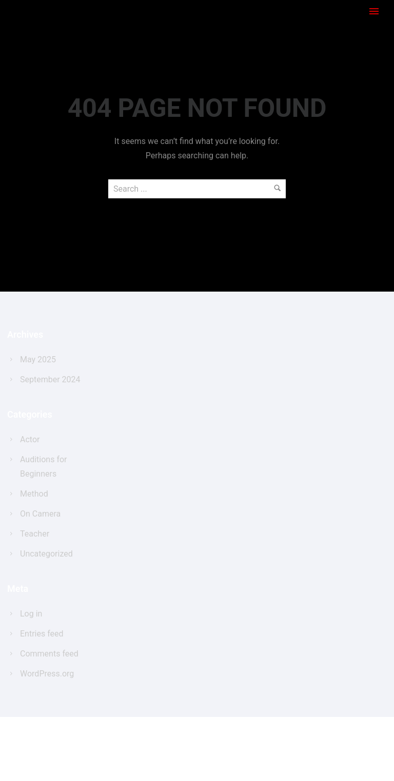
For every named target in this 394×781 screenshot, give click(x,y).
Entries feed (42, 634)
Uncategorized (46, 554)
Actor (30, 439)
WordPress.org (47, 674)
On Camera (40, 514)
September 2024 (50, 379)
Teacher (34, 534)
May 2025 (38, 359)
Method (34, 494)
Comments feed (49, 654)
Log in (31, 614)
